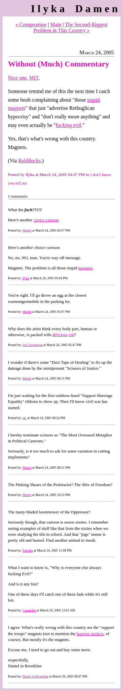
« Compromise (31, 24)
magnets (85, 267)
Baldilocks (29, 160)
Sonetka (27, 550)
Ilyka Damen (75, 8)
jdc (24, 418)
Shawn (26, 467)
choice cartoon (45, 219)
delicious (60, 334)
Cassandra (29, 610)
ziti (71, 334)
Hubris (26, 230)
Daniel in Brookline (35, 676)
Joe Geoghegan (32, 345)
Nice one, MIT (23, 78)
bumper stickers (90, 633)
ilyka (25, 278)
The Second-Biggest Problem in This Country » (70, 27)
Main (55, 24)
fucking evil (68, 125)
